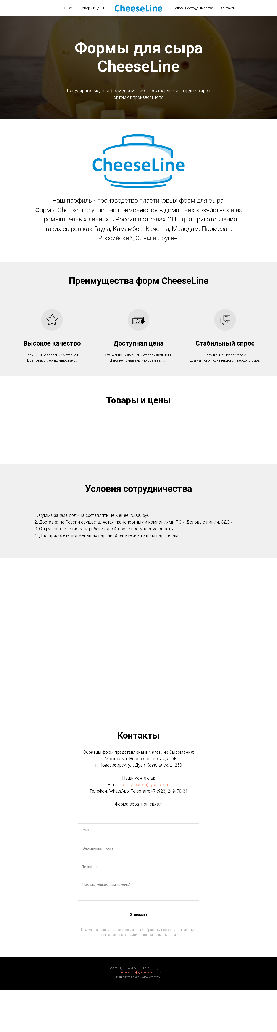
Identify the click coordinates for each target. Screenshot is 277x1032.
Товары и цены (92, 8)
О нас (68, 8)
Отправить (138, 915)
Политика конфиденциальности (138, 972)
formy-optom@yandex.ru (145, 784)
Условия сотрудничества (193, 8)
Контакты (227, 8)
